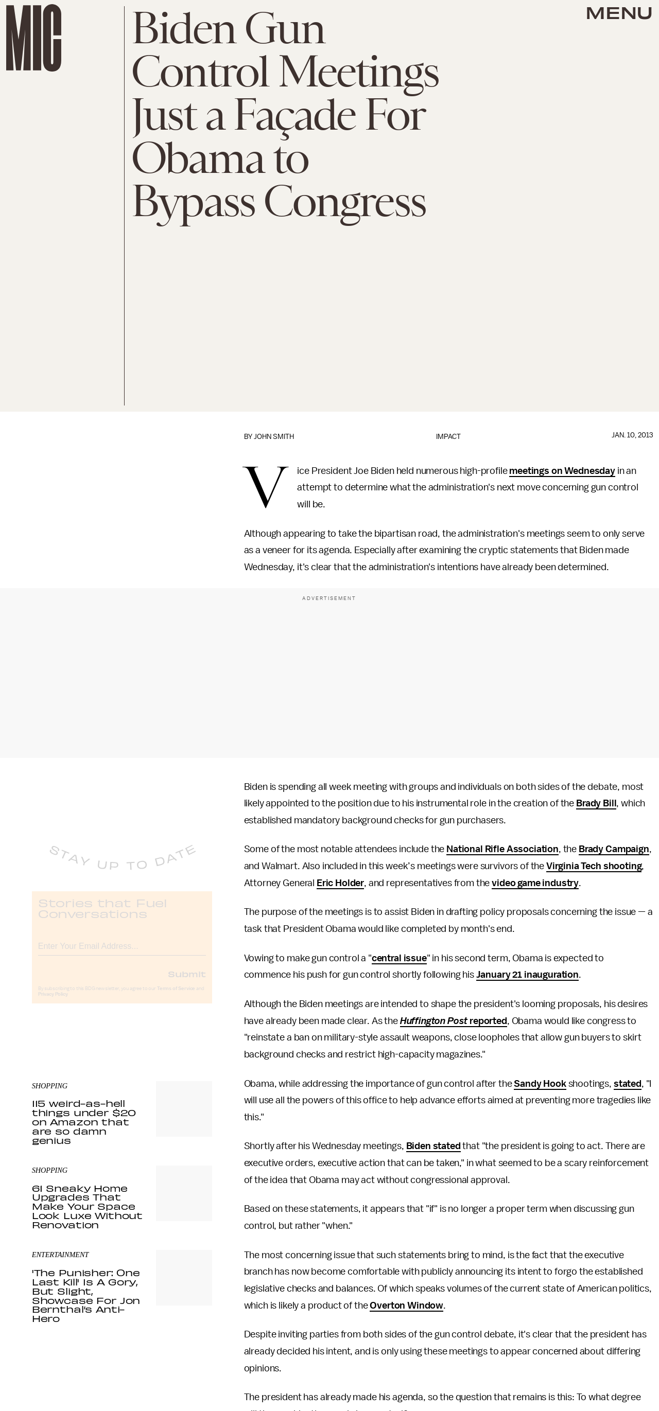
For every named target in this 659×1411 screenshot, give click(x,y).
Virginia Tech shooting (593, 866)
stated (627, 1084)
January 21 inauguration (527, 974)
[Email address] (122, 953)
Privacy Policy (53, 1003)
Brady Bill (596, 803)
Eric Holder (340, 883)
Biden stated (433, 1146)
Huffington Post (434, 1021)
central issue (399, 958)
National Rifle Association (502, 849)
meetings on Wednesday (562, 471)
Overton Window (406, 1305)
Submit (187, 982)
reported (487, 1021)
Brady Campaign (614, 849)
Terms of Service (176, 997)
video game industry (535, 883)
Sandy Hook (540, 1084)
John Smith (274, 436)
